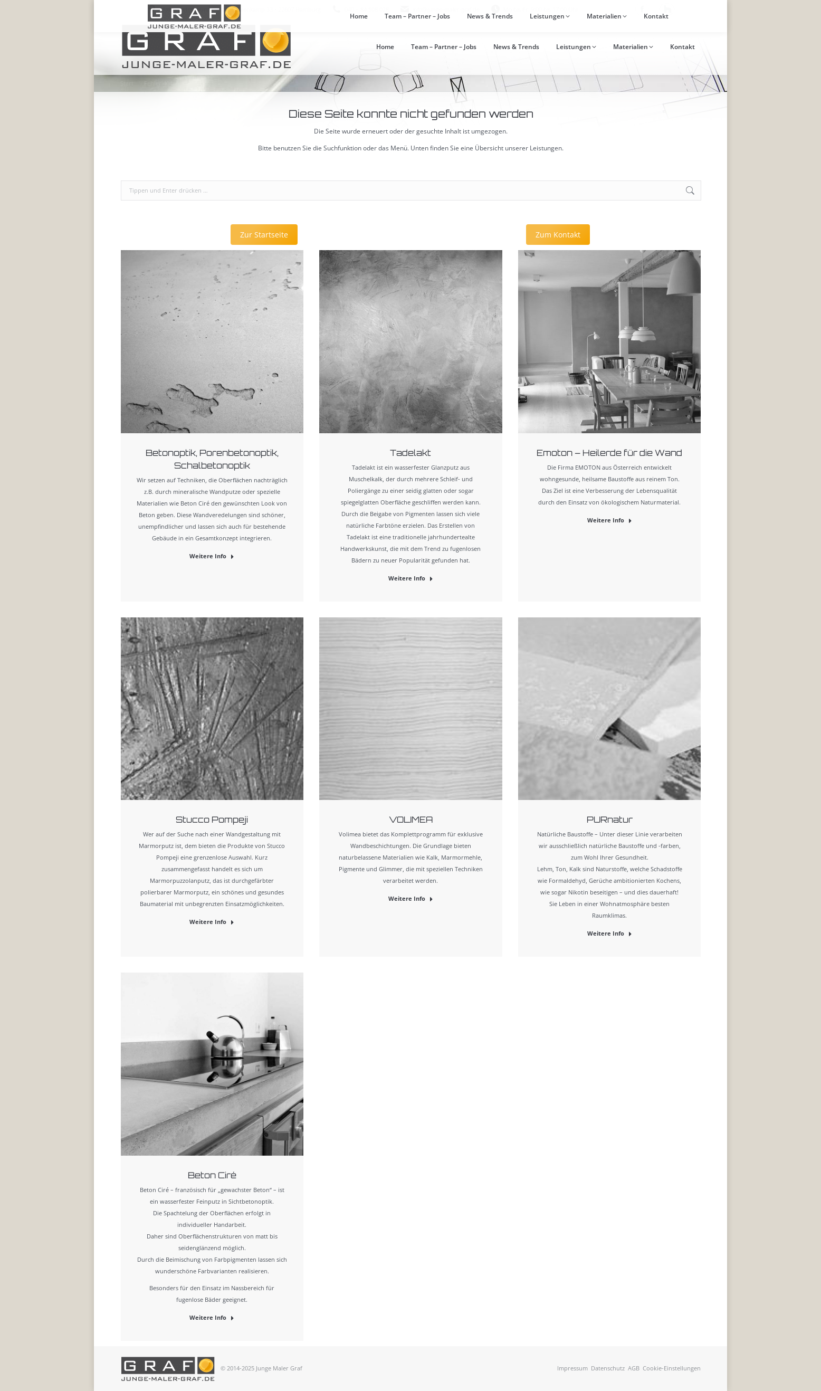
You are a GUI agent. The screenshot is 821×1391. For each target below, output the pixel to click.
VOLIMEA (411, 819)
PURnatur (610, 819)
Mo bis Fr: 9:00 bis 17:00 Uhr (534, 9)
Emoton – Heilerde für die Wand (609, 452)
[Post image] (212, 341)
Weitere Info (211, 556)
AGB (633, 1368)
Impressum (572, 1368)
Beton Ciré (212, 1175)
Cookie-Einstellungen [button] (672, 1368)
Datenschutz (608, 1368)
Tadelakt (410, 452)
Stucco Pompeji (212, 819)
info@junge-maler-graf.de (446, 9)
